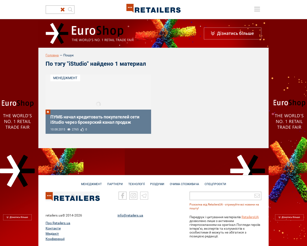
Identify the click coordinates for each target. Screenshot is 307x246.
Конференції (55, 238)
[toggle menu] (257, 9)
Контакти (53, 228)
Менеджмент (65, 78)
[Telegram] (144, 195)
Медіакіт (52, 233)
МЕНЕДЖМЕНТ (91, 181)
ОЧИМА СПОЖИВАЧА (184, 181)
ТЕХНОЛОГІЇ (136, 181)
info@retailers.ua (130, 215)
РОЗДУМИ (157, 181)
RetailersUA (250, 217)
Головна (52, 55)
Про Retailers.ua (58, 223)
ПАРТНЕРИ (115, 181)
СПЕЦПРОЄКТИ (215, 181)
